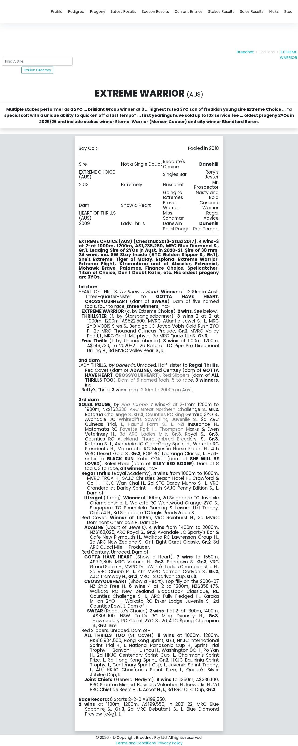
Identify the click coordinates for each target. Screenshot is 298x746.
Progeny (97, 11)
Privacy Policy (170, 743)
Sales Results (252, 11)
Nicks (274, 11)
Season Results (155, 11)
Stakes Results (221, 11)
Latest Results (123, 11)
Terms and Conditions (136, 743)
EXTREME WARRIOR (288, 54)
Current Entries (189, 11)
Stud (288, 11)
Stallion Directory (37, 70)
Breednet (245, 52)
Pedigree (76, 11)
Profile (56, 11)
